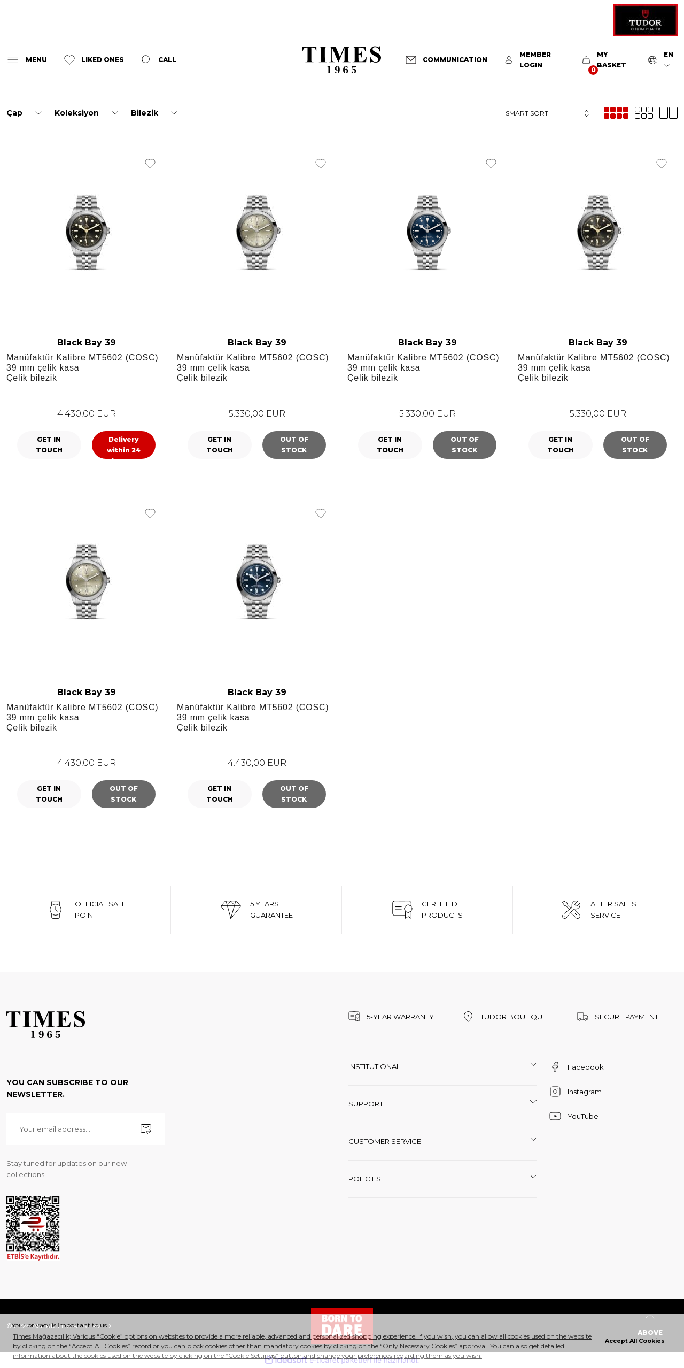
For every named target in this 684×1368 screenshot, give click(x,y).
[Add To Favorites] (150, 163)
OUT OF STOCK (294, 444)
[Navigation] (26, 59)
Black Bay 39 (86, 342)
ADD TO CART (124, 445)
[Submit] (146, 1129)
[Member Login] (534, 60)
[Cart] (606, 60)
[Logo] (341, 59)
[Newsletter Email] (85, 1129)
